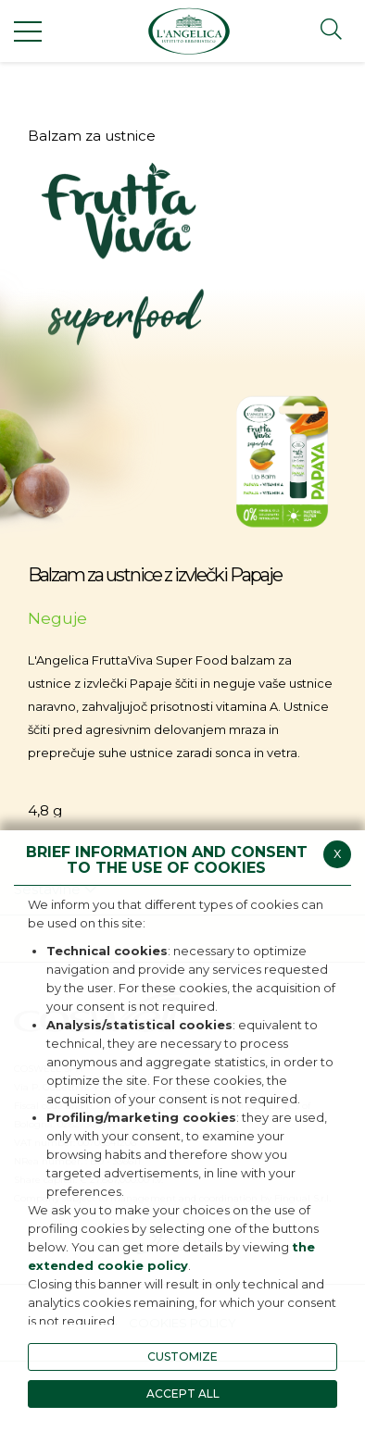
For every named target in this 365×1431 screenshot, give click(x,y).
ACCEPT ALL (183, 1393)
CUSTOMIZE (182, 1356)
